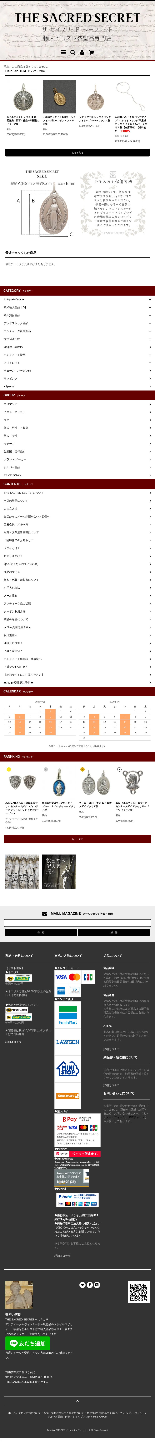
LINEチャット (136, 1117)
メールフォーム (115, 1117)
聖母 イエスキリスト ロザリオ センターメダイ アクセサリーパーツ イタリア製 (132, 806)
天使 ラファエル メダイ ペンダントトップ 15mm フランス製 (95, 119)
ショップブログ (81, 1416)
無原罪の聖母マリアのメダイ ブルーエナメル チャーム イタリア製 (59, 806)
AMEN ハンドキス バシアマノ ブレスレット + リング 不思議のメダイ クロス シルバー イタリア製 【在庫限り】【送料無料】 (131, 124)
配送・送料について (55, 1413)
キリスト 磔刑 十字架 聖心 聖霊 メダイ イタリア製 (95, 805)
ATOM (103, 1416)
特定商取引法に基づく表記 (102, 1413)
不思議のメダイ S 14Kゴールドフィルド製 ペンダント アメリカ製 (59, 120)
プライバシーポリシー (132, 1413)
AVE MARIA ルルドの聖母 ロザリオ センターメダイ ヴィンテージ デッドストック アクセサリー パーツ (22, 808)
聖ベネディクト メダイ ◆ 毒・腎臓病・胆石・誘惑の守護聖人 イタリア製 (23, 120)
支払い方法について (29, 1413)
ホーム (12, 1413)
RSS (95, 1416)
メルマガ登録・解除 (59, 1416)
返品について (76, 1413)
